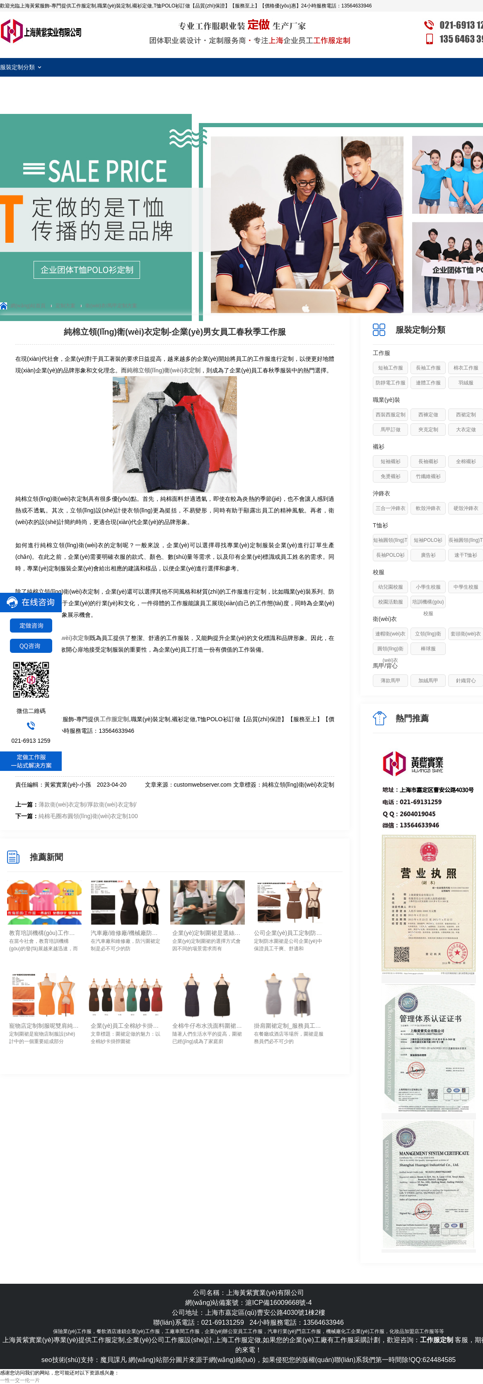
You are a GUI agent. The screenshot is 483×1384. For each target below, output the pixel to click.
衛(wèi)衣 (385, 619)
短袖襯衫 (391, 461)
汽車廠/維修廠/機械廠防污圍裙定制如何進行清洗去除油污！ (126, 933)
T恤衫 (380, 525)
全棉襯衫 (466, 461)
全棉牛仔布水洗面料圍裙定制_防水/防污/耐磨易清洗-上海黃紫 (207, 1025)
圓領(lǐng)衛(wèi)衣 (390, 654)
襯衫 (378, 446)
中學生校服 (466, 587)
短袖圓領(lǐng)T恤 (390, 546)
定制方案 (65, 306)
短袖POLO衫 (428, 540)
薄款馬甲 (391, 681)
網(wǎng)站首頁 (28, 306)
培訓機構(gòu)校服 (428, 607)
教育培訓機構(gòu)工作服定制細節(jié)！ (44, 933)
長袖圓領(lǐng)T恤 (466, 546)
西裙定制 (466, 415)
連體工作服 (428, 383)
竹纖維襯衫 (428, 476)
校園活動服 (390, 602)
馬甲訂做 (391, 429)
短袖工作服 (390, 368)
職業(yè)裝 (386, 399)
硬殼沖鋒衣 (466, 508)
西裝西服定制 (391, 415)
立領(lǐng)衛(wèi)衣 (428, 639)
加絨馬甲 (428, 681)
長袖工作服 (428, 368)
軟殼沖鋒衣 (428, 508)
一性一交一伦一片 (20, 1380)
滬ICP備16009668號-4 (278, 1302)
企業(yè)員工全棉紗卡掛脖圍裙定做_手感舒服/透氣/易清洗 (126, 1025)
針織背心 (466, 681)
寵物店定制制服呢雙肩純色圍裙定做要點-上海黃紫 (44, 1025)
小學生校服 (428, 587)
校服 (378, 572)
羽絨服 (466, 383)
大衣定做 (466, 429)
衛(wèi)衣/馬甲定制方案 (111, 306)
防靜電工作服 (391, 383)
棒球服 (428, 649)
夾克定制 (428, 429)
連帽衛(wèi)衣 (390, 634)
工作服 (381, 353)
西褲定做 (428, 415)
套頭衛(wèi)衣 (466, 634)
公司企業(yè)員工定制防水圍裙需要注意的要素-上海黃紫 (289, 933)
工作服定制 (41, 31)
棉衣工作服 (466, 368)
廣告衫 (428, 555)
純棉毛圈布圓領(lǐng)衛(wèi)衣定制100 (88, 816)
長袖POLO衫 (390, 555)
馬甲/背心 (385, 665)
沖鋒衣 (381, 493)
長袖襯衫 (428, 461)
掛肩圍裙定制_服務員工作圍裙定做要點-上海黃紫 (289, 1025)
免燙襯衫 (391, 476)
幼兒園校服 (390, 587)
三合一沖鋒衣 (391, 508)
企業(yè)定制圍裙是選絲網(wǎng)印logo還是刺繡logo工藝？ (207, 933)
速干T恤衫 (465, 555)
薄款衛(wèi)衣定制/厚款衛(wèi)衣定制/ (87, 804)
